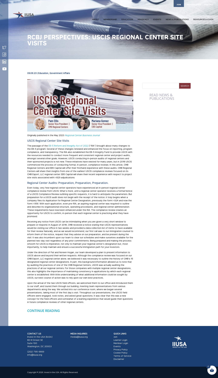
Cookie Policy (120, 352)
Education (43, 73)
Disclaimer (119, 359)
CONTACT (208, 5)
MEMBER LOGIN (194, 5)
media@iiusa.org (79, 337)
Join (115, 337)
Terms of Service (122, 356)
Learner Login (120, 340)
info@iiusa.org (34, 355)
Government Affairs (60, 73)
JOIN (179, 4)
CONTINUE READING (43, 310)
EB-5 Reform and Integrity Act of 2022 (68, 145)
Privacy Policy (121, 349)
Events (117, 346)
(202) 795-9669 (35, 351)
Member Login (121, 343)
